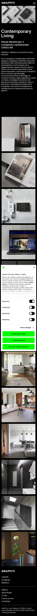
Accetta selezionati (18, 340)
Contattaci (6, 601)
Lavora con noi (8, 598)
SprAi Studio (7, 593)
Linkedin (5, 577)
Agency (5, 590)
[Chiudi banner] (34, 267)
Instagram (6, 580)
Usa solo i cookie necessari (18, 346)
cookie (4, 612)
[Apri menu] (34, 3)
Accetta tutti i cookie (18, 334)
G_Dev (4, 596)
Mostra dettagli (25, 327)
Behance (5, 583)
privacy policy (11, 612)
